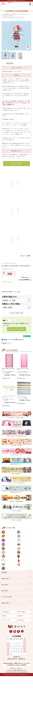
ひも (22, 554)
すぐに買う (16, 163)
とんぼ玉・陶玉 (25, 573)
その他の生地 (9, 554)
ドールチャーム (23, 14)
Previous (4, 38)
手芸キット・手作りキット (12, 14)
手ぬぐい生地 (9, 567)
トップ (2, 14)
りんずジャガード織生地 (10, 548)
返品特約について (6, 343)
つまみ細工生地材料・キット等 (9, 541)
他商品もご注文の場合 (11, 304)
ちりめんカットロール (10, 561)
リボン (22, 561)
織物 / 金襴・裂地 (26, 541)
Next (28, 38)
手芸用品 (23, 581)
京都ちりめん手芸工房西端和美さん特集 (10, 594)
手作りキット (24, 567)
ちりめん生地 (24, 533)
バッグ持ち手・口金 (10, 581)
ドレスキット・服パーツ (8, 15)
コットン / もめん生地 (10, 533)
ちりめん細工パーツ (10, 573)
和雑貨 (22, 587)
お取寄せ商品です (10, 297)
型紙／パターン (9, 587)
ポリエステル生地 (26, 548)
